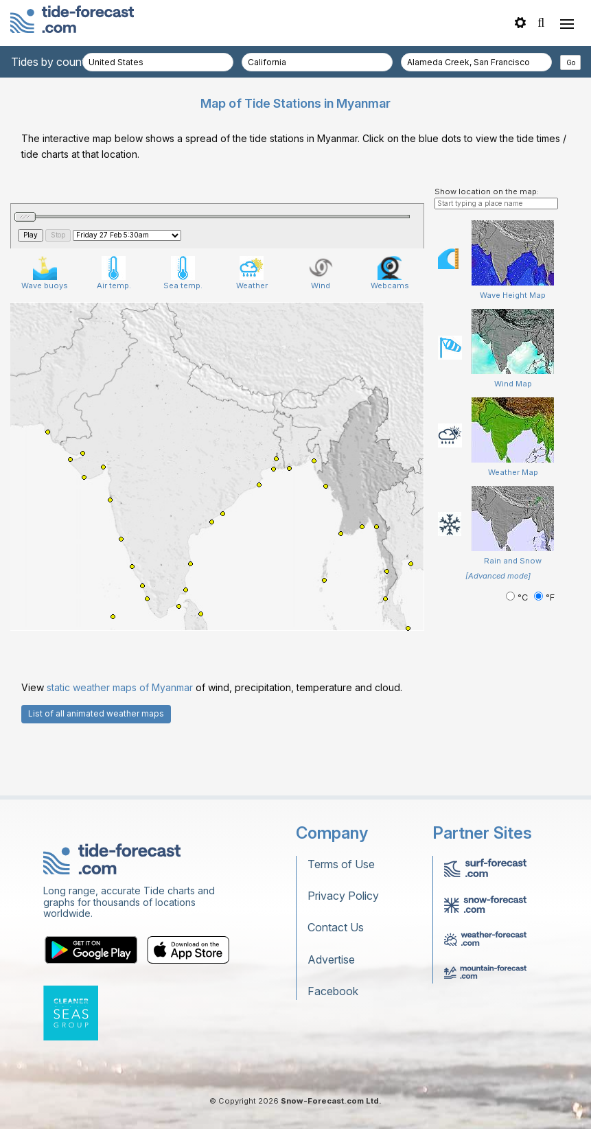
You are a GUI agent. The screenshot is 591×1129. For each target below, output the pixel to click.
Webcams (390, 273)
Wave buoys (44, 273)
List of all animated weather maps (96, 713)
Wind (321, 273)
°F (544, 597)
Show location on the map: (486, 191)
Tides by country (53, 62)
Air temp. (114, 273)
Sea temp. (182, 273)
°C (518, 597)
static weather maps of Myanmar (120, 687)
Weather (252, 273)
